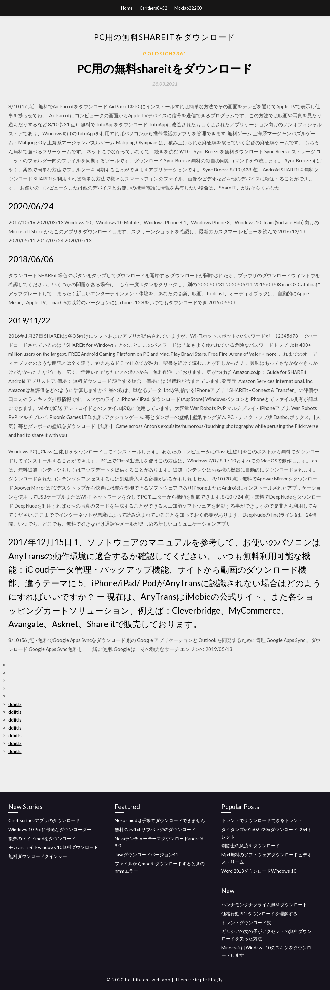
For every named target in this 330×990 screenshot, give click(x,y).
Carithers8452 (153, 8)
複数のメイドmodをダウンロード (42, 838)
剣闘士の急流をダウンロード (250, 845)
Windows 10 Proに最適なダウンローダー (49, 829)
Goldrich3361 (165, 53)
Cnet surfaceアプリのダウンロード (44, 820)
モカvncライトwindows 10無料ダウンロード (53, 847)
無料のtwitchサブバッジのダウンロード (155, 829)
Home (126, 8)
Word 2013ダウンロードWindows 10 (258, 871)
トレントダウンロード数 (246, 922)
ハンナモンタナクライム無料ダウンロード (264, 904)
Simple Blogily (207, 979)
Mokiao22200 (188, 8)
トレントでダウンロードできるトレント (262, 820)
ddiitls (15, 704)
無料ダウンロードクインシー (37, 856)
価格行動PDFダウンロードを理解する (259, 913)
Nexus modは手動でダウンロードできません (160, 820)
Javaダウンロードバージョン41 (146, 854)
